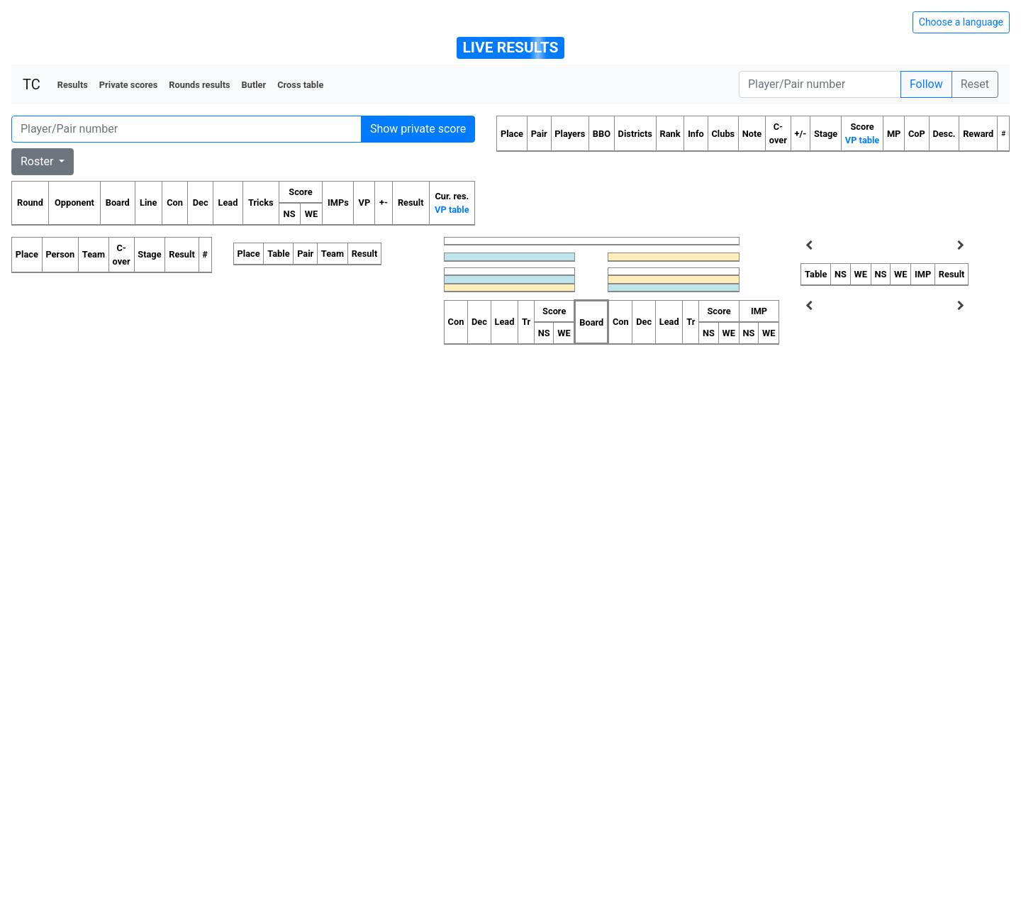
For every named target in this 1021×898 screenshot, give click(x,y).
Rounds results (199, 84)
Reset (975, 84)
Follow (926, 84)
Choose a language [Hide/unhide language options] (961, 22)
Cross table (300, 84)
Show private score (418, 128)
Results (72, 84)
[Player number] (820, 84)
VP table (452, 209)
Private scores (128, 84)
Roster (38, 161)
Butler (254, 84)
